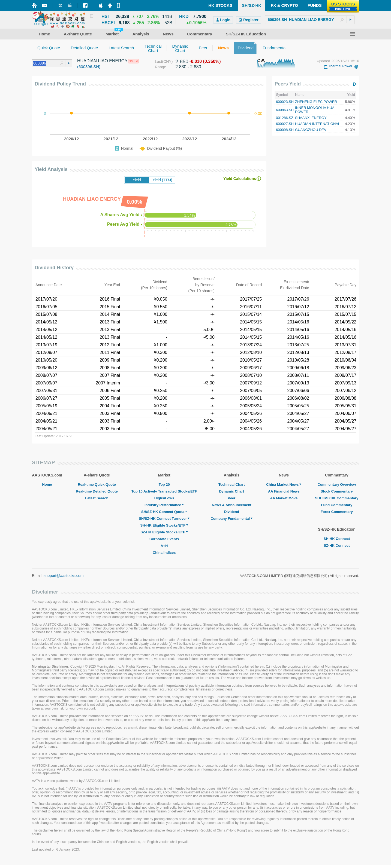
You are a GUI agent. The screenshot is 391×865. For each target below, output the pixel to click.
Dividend (231, 512)
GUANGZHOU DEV (310, 130)
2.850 (181, 61)
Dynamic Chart (231, 491)
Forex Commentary (337, 512)
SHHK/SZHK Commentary (336, 498)
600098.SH (285, 130)
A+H (164, 546)
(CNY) (167, 61)
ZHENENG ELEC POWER (316, 102)
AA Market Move (283, 498)
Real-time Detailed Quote (97, 491)
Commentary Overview (336, 484)
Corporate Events (164, 539)
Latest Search (96, 498)
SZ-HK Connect (337, 545)
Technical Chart (231, 484)
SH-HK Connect (336, 539)
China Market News (283, 484)
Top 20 (164, 484)
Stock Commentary (337, 491)
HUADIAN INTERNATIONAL (317, 124)
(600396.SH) (88, 66)
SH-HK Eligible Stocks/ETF (164, 525)
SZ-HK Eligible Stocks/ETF (164, 532)
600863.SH (285, 110)
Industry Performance (164, 505)
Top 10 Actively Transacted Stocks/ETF (164, 491)
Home (47, 484)
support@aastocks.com (64, 575)
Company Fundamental (231, 518)
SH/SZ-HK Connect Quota (164, 512)
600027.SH (285, 124)
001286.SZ (284, 118)
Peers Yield (288, 84)
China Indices (164, 553)
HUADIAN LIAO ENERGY (102, 61)
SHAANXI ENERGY (311, 118)
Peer (231, 498)
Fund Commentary (336, 505)
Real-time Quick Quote (97, 484)
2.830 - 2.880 (188, 67)
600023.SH (285, 102)
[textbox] (310, 19)
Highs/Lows (164, 498)
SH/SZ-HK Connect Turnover (164, 518)
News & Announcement (231, 505)
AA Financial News (284, 491)
